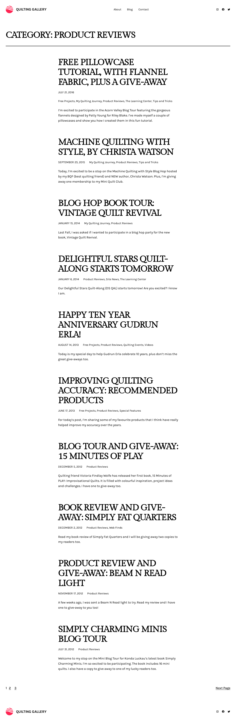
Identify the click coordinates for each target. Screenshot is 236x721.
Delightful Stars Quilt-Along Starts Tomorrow (115, 264)
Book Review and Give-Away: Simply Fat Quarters (117, 513)
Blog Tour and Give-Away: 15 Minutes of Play (118, 451)
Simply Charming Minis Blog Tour (112, 634)
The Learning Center (139, 101)
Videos (149, 345)
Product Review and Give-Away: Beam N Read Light (112, 573)
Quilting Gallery (31, 9)
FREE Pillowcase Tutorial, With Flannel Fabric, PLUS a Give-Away (113, 72)
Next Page (223, 688)
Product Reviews (113, 101)
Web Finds (115, 527)
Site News (112, 279)
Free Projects (66, 101)
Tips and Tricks (162, 101)
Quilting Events (133, 345)
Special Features (130, 410)
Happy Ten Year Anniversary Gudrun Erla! (108, 325)
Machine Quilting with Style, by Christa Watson (116, 147)
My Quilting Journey (89, 101)
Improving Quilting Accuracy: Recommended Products (117, 391)
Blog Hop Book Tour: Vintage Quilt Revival (109, 208)
